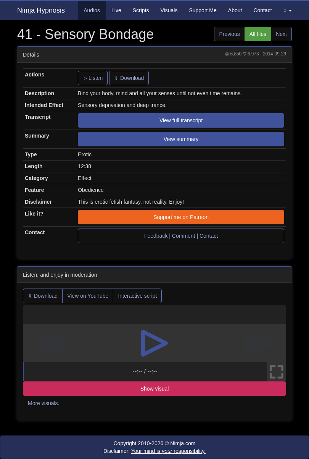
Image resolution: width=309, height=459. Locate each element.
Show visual (154, 389)
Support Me (202, 10)
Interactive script (137, 296)
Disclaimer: (154, 451)
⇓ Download (129, 78)
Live (116, 10)
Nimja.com (182, 443)
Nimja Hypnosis (41, 10)
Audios (92, 10)
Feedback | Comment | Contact (181, 236)
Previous (229, 34)
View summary (181, 139)
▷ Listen (93, 78)
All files (257, 34)
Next (281, 34)
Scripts (141, 10)
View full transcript (181, 120)
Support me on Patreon (181, 217)
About (235, 10)
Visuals (169, 10)
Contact (262, 10)
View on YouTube (87, 296)
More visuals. (43, 403)
